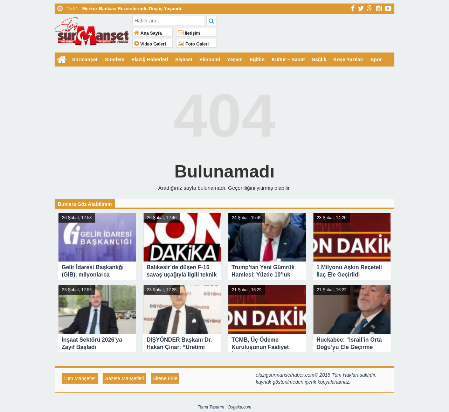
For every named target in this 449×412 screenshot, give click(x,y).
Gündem (114, 59)
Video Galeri (150, 44)
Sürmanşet (84, 59)
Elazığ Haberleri (149, 59)
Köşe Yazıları (348, 59)
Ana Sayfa (148, 33)
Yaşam (234, 59)
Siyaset (183, 59)
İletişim (189, 33)
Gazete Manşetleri (124, 378)
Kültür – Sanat (288, 59)
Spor (376, 59)
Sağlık (319, 59)
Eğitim (257, 59)
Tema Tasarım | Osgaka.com (224, 407)
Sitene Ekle (165, 378)
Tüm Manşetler (79, 378)
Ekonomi (209, 59)
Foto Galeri (193, 44)
